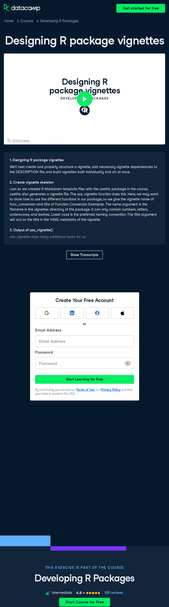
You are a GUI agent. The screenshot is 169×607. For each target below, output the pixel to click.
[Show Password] (127, 363)
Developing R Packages (59, 21)
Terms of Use (85, 390)
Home (9, 21)
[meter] (88, 593)
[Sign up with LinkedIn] (72, 313)
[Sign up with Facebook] (97, 313)
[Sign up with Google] (46, 313)
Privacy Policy (111, 390)
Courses (26, 21)
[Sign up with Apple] (122, 313)
